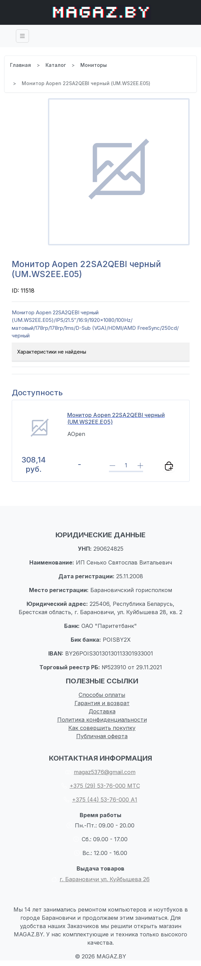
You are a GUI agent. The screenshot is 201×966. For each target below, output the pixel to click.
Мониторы (93, 65)
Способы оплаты (102, 694)
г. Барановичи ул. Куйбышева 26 (100, 879)
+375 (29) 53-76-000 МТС (100, 785)
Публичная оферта (102, 736)
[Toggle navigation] (22, 36)
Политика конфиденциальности (102, 719)
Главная (20, 65)
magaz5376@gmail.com (100, 772)
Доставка (102, 711)
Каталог (56, 65)
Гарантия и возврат (102, 703)
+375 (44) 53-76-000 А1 (100, 799)
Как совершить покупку (101, 727)
